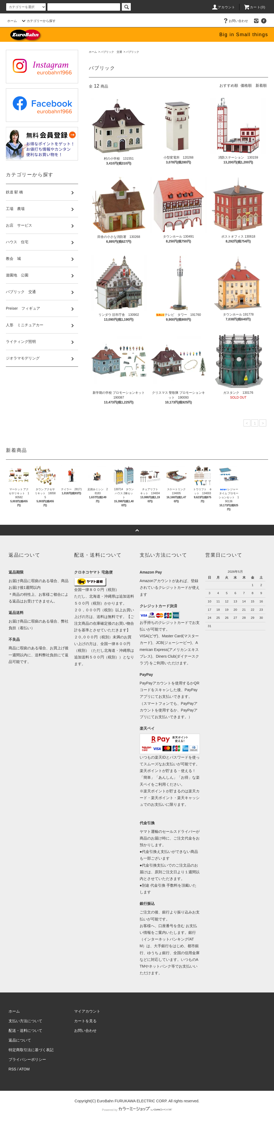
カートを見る (85, 1021)
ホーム (12, 21)
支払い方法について (25, 1021)
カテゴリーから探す (38, 21)
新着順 (261, 85)
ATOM (24, 1069)
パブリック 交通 (111, 51)
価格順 (246, 85)
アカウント (223, 7)
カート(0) (254, 7)
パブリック (132, 51)
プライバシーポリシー (27, 1059)
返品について (20, 1040)
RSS (12, 1069)
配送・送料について (25, 1030)
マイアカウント (87, 1011)
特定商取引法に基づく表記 (31, 1050)
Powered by (137, 1109)
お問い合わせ (235, 21)
